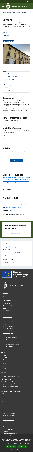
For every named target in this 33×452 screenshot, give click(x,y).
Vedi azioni (6, 35)
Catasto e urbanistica (8, 331)
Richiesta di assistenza (8, 420)
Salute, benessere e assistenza (13, 344)
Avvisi (4, 360)
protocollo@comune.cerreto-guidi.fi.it (10, 386)
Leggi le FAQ (6, 418)
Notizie (5, 355)
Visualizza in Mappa (16, 160)
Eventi (4, 368)
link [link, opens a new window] (30, 443)
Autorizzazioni (9, 346)
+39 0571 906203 (12, 202)
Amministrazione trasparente (10, 427)
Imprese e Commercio (8, 328)
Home (3, 12)
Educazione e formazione (12, 337)
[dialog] (16, 443)
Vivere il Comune (11, 12)
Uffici (4, 308)
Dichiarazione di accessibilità (10, 433)
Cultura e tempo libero (8, 326)
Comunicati (6, 357)
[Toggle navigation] (3, 6)
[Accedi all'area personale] (27, 1)
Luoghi (18, 12)
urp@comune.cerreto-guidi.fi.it (13, 207)
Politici (5, 312)
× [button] (31, 435)
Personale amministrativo (9, 315)
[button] (16, 449)
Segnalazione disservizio (9, 415)
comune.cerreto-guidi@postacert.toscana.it (15, 205)
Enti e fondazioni (7, 310)
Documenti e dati (7, 317)
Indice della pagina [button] (9, 69)
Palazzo (24, 12)
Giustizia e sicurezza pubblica (13, 340)
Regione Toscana (6, 2)
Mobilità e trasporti (8, 333)
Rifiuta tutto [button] (22, 446)
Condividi (6, 32)
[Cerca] (30, 6)
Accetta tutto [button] (11, 446)
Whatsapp (10, 210)
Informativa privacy (8, 429)
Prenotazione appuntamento (10, 413)
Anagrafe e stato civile (8, 324)
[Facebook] (3, 296)
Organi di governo (7, 303)
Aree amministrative (8, 306)
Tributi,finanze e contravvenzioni (14, 342)
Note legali (5, 431)
